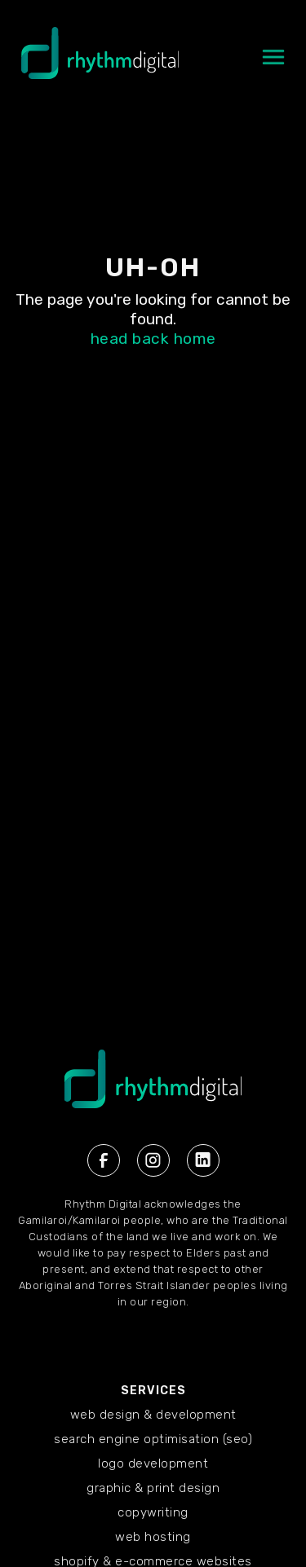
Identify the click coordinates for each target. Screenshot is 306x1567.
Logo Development (153, 1463)
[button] (273, 65)
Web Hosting (153, 1537)
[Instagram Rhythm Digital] (153, 1160)
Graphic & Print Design (153, 1488)
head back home (153, 338)
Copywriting (153, 1512)
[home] (96, 61)
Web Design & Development (153, 1414)
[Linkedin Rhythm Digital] (203, 1160)
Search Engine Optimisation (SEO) (153, 1439)
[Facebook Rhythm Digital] (103, 1160)
